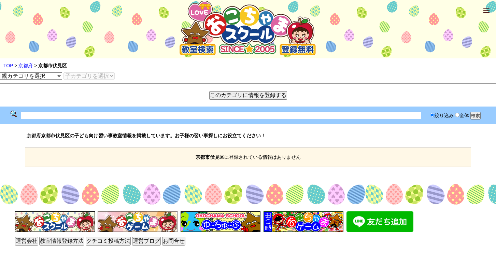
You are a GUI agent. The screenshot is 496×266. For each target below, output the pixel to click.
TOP (8, 65)
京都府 (25, 65)
